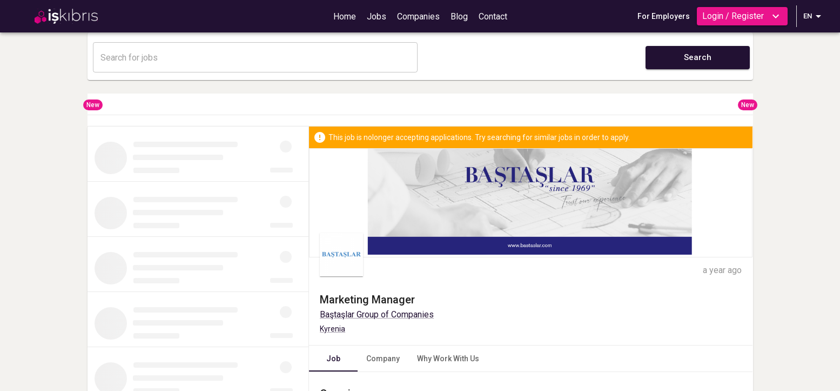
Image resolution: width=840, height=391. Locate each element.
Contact (493, 16)
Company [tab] (383, 358)
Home (344, 16)
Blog (459, 16)
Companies (418, 16)
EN (814, 16)
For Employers (663, 16)
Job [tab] (333, 358)
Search (697, 57)
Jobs (376, 16)
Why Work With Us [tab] (448, 358)
